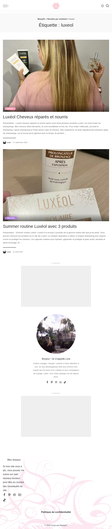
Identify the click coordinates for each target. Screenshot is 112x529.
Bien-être (11, 218)
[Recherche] (107, 5)
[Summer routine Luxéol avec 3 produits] (56, 185)
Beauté (10, 108)
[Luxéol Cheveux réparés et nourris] (56, 76)
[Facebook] (47, 382)
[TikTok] (65, 382)
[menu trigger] (6, 5)
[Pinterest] (52, 382)
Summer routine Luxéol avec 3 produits (43, 226)
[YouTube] (60, 382)
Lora (9, 142)
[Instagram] (56, 382)
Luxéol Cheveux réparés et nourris (38, 116)
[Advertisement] (56, 285)
